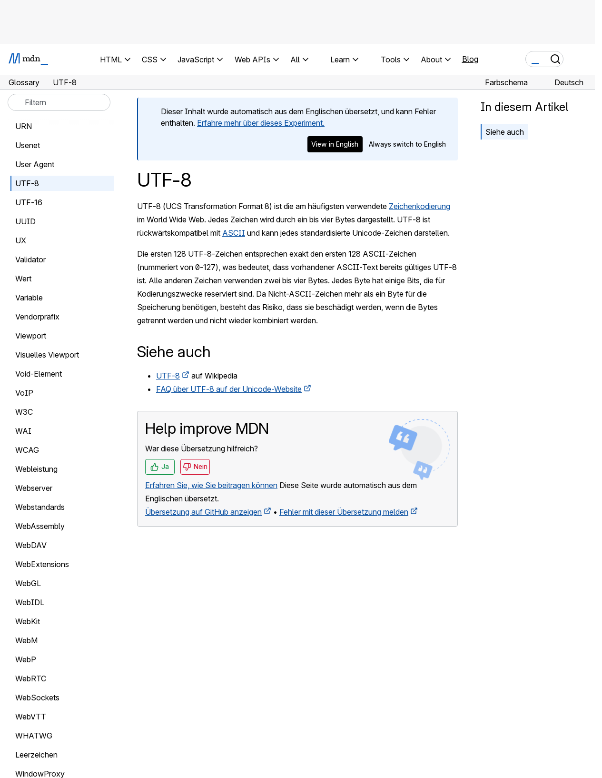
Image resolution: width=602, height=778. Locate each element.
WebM (26, 640)
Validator (30, 259)
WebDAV (31, 545)
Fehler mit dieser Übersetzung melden (343, 512)
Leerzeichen (36, 754)
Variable (29, 297)
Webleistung (36, 469)
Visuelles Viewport (47, 354)
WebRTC (30, 678)
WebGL (28, 583)
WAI (23, 431)
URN (23, 126)
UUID (25, 221)
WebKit (27, 621)
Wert (23, 278)
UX (20, 240)
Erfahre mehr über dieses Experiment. (261, 123)
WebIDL (29, 602)
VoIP (24, 393)
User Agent (34, 164)
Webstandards (40, 507)
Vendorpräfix (37, 316)
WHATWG (33, 735)
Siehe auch (504, 132)
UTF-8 (168, 375)
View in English (334, 144)
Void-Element (38, 374)
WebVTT (30, 716)
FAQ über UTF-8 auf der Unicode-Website (229, 389)
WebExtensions (42, 564)
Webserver (33, 488)
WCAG (27, 450)
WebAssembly (40, 526)
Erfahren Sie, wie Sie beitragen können (211, 485)
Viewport (30, 335)
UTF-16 (28, 202)
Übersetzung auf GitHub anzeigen (203, 512)
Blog (470, 59)
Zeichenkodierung (419, 206)
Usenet (27, 145)
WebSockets (37, 697)
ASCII (233, 233)
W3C (24, 412)
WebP (25, 659)
